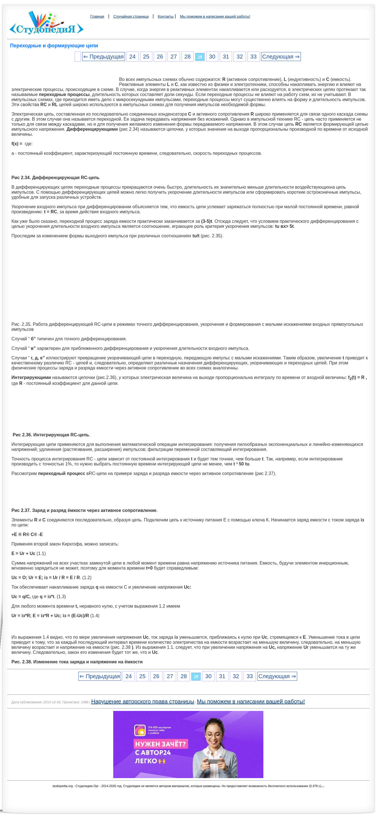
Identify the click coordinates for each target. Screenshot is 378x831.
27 (174, 56)
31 (226, 56)
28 (188, 56)
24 (132, 56)
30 (212, 56)
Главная (97, 16)
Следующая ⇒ (281, 56)
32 (240, 56)
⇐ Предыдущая (103, 56)
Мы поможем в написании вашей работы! (215, 16)
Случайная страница (131, 16)
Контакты (165, 16)
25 (146, 56)
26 (160, 56)
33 (254, 56)
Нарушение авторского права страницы (142, 701)
